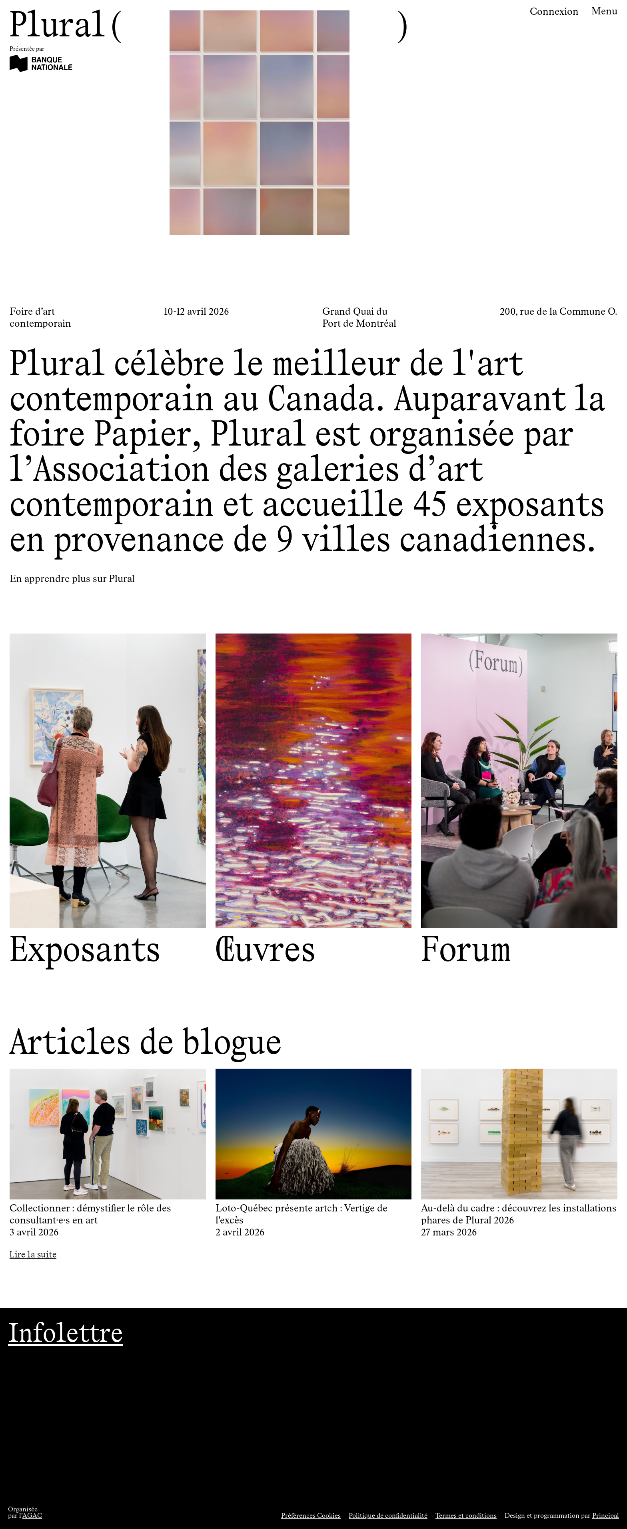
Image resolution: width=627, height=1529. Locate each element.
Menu (604, 11)
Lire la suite (33, 1254)
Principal (605, 1516)
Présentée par (27, 49)
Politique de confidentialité (388, 1516)
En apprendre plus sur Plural (72, 579)
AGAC (32, 1516)
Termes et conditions (466, 1516)
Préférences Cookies (311, 1516)
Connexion (554, 12)
